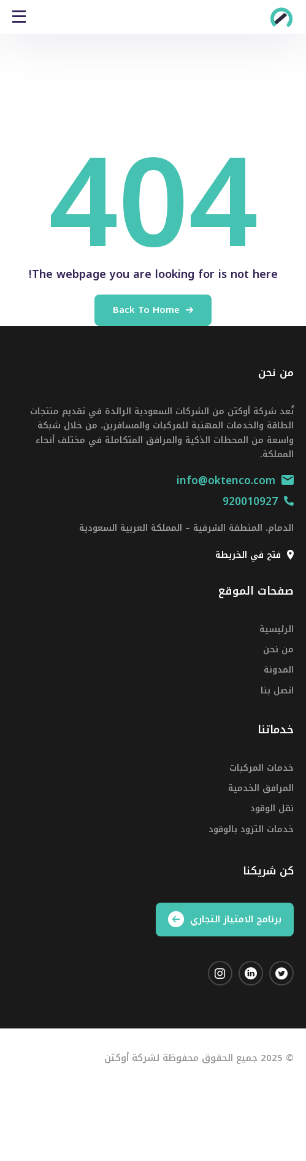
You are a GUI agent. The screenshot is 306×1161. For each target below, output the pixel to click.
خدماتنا (276, 729)
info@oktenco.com (235, 480)
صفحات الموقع (256, 590)
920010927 (258, 501)
